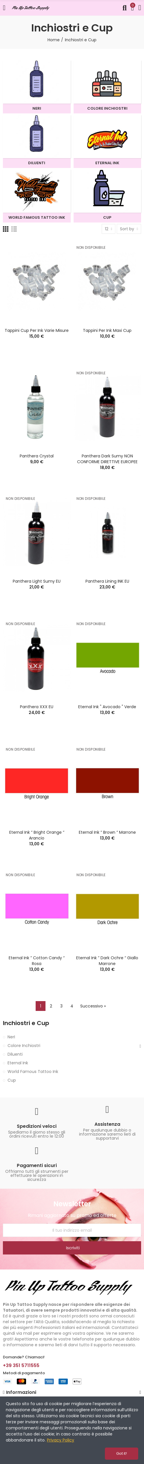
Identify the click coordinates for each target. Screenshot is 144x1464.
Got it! (121, 1453)
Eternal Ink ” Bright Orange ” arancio (36, 835)
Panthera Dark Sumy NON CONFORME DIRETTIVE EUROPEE (107, 459)
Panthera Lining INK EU (107, 581)
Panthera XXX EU (36, 707)
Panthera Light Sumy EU (37, 581)
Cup (12, 1080)
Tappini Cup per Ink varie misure (37, 330)
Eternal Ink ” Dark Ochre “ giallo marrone (107, 960)
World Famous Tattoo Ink (33, 1071)
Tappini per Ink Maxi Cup (107, 330)
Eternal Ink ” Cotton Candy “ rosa (37, 960)
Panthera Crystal (37, 456)
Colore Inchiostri (24, 1045)
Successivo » (93, 1006)
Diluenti (15, 1054)
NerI (11, 1037)
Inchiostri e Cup (26, 1023)
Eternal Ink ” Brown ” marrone (107, 832)
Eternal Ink (18, 1063)
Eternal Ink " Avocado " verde (107, 707)
